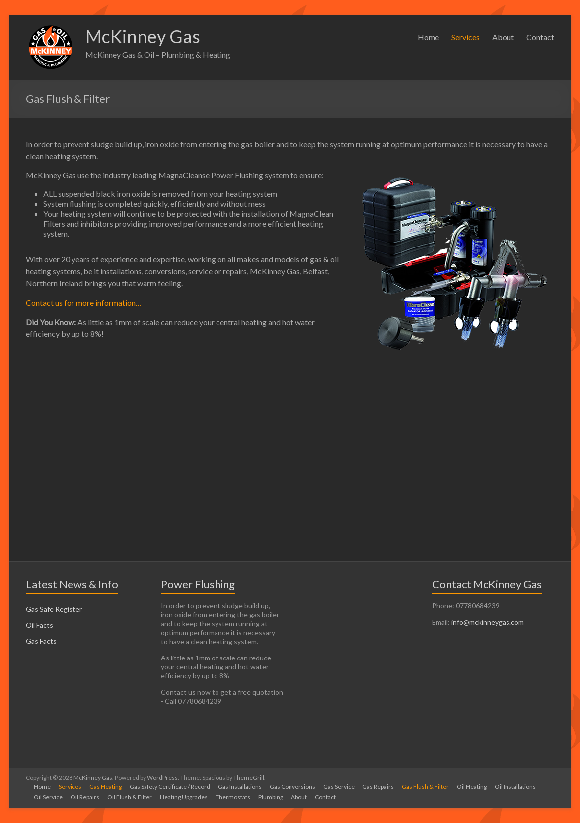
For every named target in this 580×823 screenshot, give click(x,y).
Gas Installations (240, 786)
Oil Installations (515, 786)
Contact (540, 37)
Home (428, 37)
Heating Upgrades (184, 797)
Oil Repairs (85, 797)
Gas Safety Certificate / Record (170, 786)
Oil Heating (472, 786)
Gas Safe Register (54, 609)
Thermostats (233, 797)
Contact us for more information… (84, 302)
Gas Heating (105, 786)
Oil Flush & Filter (129, 797)
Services (465, 37)
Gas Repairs (378, 786)
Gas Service (339, 786)
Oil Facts (39, 625)
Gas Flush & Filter (425, 786)
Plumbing (270, 797)
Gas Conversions (292, 786)
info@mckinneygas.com (487, 622)
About (503, 37)
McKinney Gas (142, 36)
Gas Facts (41, 641)
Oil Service (48, 797)
